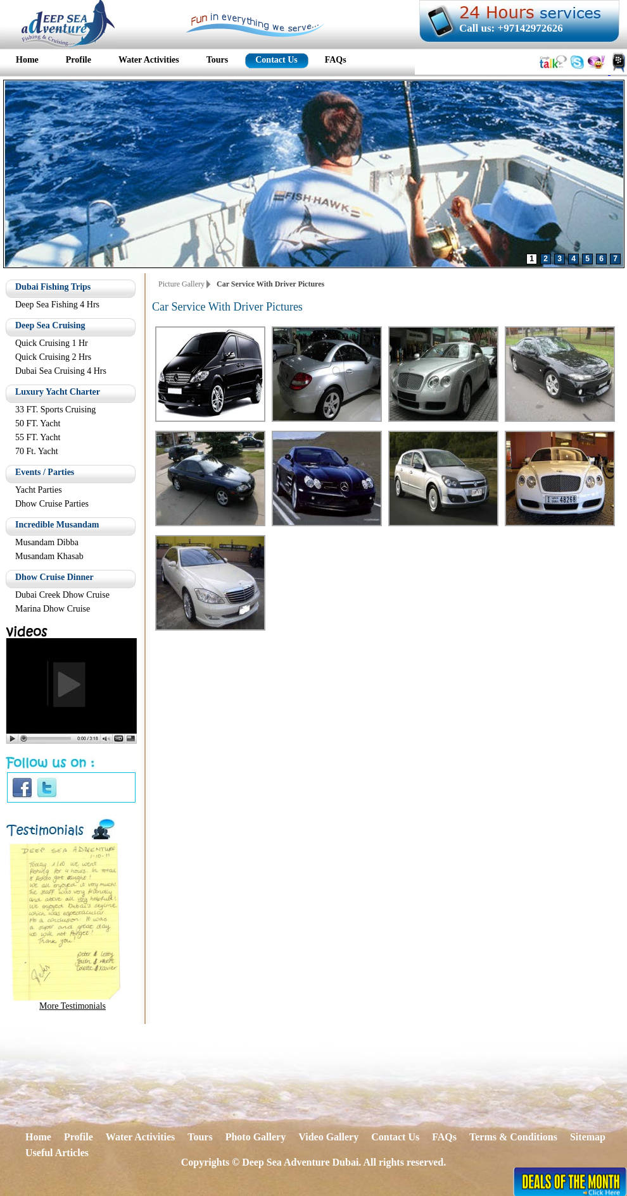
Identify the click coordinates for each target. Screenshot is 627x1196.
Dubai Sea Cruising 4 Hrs (60, 371)
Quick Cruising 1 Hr (51, 343)
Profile (78, 1136)
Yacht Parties (38, 490)
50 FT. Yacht (37, 423)
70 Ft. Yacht (36, 451)
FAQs (444, 1136)
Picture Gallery (181, 284)
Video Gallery (328, 1136)
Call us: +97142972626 (511, 28)
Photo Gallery (255, 1136)
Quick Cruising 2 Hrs (53, 357)
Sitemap (587, 1136)
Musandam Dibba (47, 542)
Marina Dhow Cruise (52, 608)
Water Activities (140, 1136)
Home (38, 1136)
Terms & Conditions (513, 1136)
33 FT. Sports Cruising (55, 409)
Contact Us (395, 1136)
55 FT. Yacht (37, 437)
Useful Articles (57, 1152)
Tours (199, 1136)
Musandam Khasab (49, 556)
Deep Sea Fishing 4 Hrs (57, 304)
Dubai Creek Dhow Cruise (62, 595)
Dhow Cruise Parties (52, 504)
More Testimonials (72, 1006)
